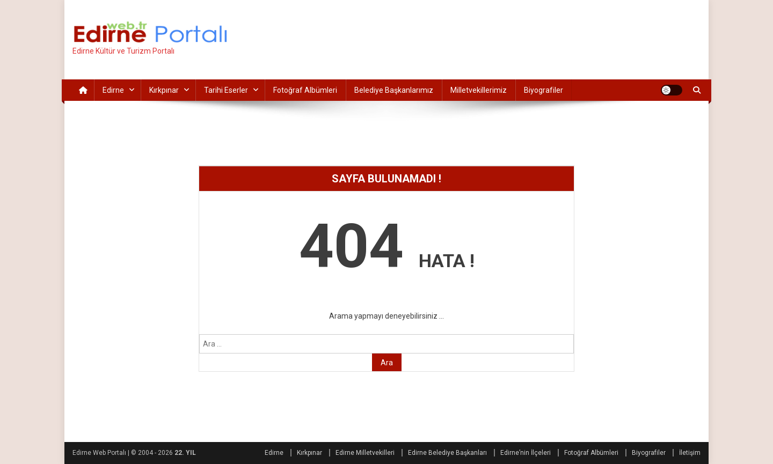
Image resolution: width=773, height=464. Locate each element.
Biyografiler (543, 90)
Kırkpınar (164, 90)
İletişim (690, 452)
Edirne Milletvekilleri (365, 452)
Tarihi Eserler (226, 90)
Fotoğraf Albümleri (305, 90)
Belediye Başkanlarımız (393, 90)
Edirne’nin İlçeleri (525, 452)
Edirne (113, 90)
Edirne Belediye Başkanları (447, 452)
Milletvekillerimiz (478, 90)
